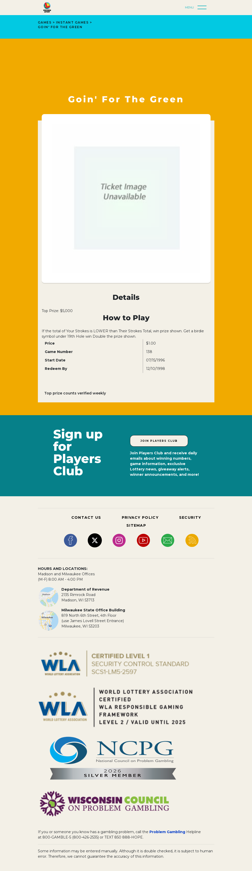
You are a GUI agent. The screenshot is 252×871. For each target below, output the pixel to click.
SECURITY (190, 517)
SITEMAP (136, 525)
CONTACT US (86, 517)
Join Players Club (159, 441)
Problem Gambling (167, 832)
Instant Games (72, 22)
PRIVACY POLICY (140, 517)
